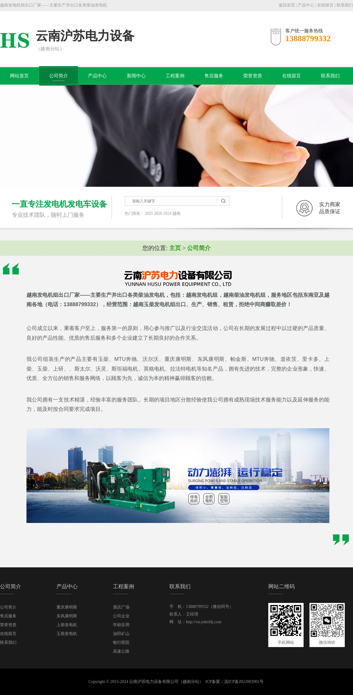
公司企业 (121, 616)
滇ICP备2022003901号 (244, 681)
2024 (167, 213)
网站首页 (19, 75)
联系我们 (345, 5)
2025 (149, 213)
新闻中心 (136, 75)
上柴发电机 (66, 625)
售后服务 (213, 75)
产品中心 (306, 5)
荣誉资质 (252, 75)
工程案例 (175, 75)
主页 (175, 248)
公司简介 (58, 75)
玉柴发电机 (66, 633)
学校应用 (121, 625)
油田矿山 (121, 633)
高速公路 (121, 651)
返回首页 (287, 5)
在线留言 (325, 5)
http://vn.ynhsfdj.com (204, 622)
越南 (176, 213)
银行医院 (121, 642)
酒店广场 (121, 607)
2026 (158, 213)
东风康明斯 (66, 616)
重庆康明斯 (66, 607)
